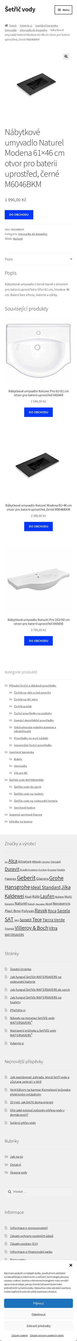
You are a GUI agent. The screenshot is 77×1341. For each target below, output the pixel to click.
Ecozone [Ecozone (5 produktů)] (52, 869)
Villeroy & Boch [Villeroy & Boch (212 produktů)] (31, 927)
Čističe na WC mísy (26, 699)
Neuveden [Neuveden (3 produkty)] (40, 904)
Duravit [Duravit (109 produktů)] (12, 869)
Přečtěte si (17, 1010)
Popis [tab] (9, 259)
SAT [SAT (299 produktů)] (9, 919)
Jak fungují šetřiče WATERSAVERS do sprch (40, 990)
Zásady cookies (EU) (24, 1244)
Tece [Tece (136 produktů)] (37, 919)
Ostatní (15, 1165)
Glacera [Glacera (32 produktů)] (42, 878)
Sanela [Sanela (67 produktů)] (63, 910)
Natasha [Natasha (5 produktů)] (9, 903)
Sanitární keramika (46, 25)
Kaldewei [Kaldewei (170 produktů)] (14, 896)
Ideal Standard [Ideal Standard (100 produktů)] (46, 887)
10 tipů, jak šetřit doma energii (31, 1102)
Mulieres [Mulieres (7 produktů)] (59, 897)
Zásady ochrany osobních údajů (47, 1335)
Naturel (18, 239)
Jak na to (16, 1157)
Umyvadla (11, 30)
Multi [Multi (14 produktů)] (68, 896)
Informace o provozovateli (29, 1228)
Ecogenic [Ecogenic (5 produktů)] (33, 869)
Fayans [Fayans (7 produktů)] (61, 869)
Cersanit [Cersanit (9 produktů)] (56, 861)
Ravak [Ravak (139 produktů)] (41, 910)
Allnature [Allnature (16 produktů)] (24, 861)
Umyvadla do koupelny (33, 30)
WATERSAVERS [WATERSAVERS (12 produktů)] (14, 935)
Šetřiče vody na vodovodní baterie (35, 801)
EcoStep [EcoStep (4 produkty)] (42, 869)
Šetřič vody (20, 9)
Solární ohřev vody (23, 1123)
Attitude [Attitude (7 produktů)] (36, 861)
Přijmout (38, 1303)
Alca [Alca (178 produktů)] (12, 861)
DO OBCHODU (19, 214)
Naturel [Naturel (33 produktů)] (21, 903)
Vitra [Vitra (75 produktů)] (53, 928)
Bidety (18, 759)
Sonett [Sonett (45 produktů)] (26, 919)
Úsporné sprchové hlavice (25, 814)
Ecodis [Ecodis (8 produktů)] (24, 869)
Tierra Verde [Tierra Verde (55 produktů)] (53, 919)
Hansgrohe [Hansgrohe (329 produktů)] (17, 887)
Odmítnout (39, 1315)
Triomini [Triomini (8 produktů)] (9, 928)
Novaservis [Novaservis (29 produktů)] (61, 903)
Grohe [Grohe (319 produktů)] (56, 878)
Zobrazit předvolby (38, 1326)
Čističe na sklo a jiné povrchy (32, 692)
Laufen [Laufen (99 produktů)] (47, 896)
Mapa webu (18, 1260)
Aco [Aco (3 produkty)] (6, 862)
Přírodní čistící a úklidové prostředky (32, 685)
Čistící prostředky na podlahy (33, 713)
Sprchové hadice (24, 807)
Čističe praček (23, 706)
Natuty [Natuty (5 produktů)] (31, 903)
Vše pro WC (21, 773)
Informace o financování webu (31, 1252)
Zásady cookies (19, 1335)
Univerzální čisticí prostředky (33, 745)
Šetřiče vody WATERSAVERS (26, 780)
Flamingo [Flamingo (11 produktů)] (10, 879)
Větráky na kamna (20, 821)
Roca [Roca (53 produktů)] (52, 910)
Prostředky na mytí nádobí (31, 738)
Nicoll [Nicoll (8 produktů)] (49, 904)
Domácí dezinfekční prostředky (34, 720)
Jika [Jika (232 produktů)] (66, 887)
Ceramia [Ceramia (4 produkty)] (45, 861)
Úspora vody (18, 1172)
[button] (71, 1265)
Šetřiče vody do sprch (27, 787)
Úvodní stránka (20, 969)
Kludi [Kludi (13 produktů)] (28, 897)
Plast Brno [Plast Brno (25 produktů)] (13, 910)
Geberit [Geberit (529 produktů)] (26, 878)
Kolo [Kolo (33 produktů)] (36, 896)
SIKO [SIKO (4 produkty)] (16, 920)
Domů (13, 25)
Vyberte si (26, 25)
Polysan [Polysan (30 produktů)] (27, 910)
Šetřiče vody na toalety (29, 794)
